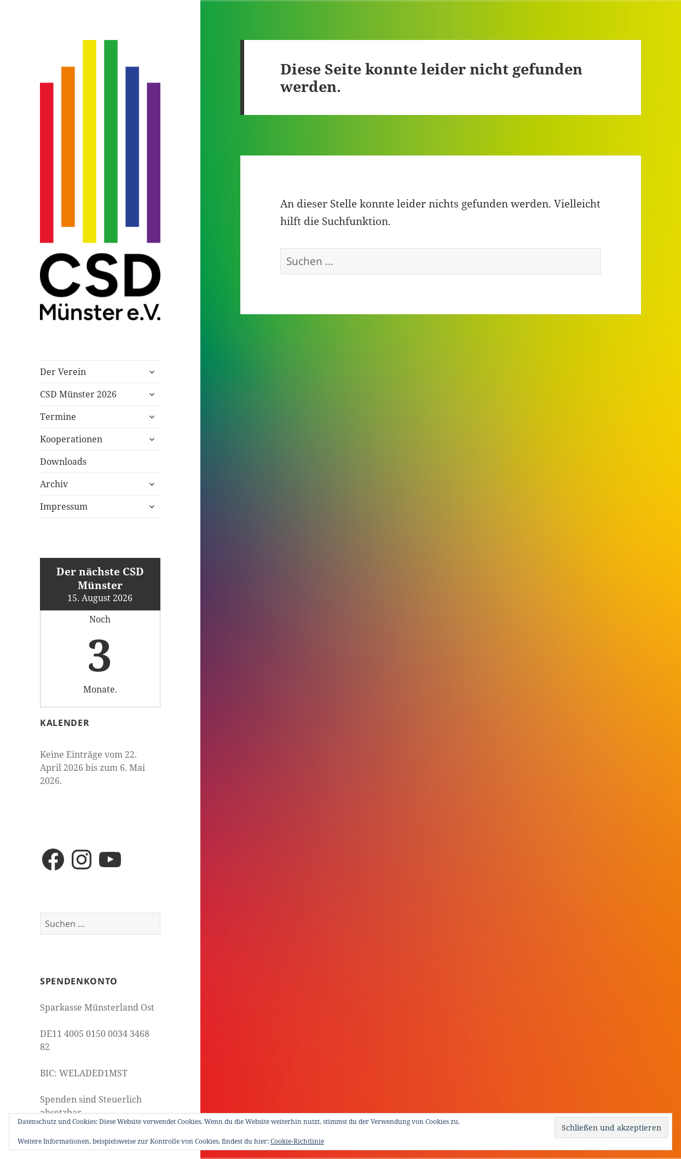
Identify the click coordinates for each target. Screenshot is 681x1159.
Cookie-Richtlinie (297, 1141)
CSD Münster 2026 (78, 394)
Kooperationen (71, 439)
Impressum (64, 506)
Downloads (63, 461)
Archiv (54, 484)
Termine (58, 417)
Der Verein (63, 372)
